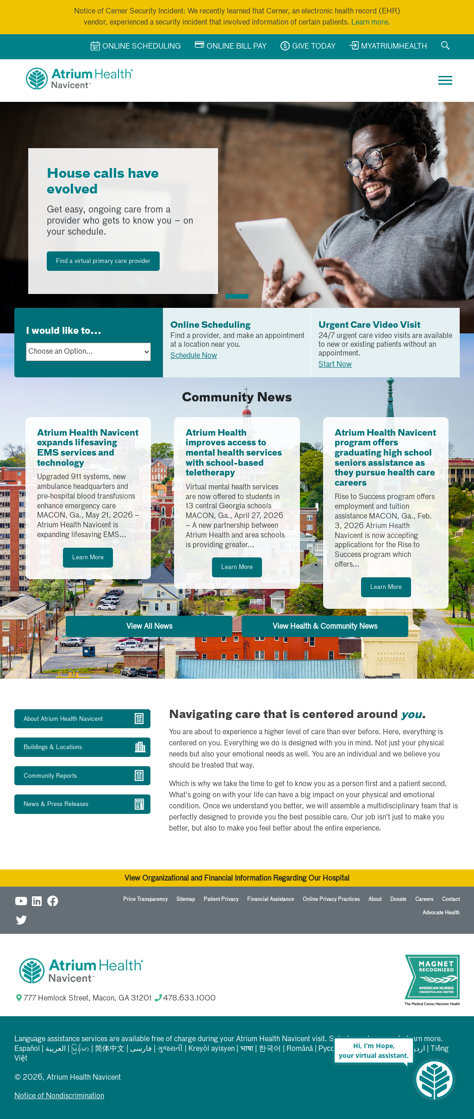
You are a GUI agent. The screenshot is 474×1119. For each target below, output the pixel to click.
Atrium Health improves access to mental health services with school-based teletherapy (234, 453)
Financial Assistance (270, 899)
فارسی (141, 1049)
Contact (451, 899)
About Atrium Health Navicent (63, 719)
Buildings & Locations (53, 747)
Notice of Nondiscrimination (59, 1096)
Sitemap (185, 899)
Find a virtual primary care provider (103, 261)
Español (27, 1049)
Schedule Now (193, 356)
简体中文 (110, 1049)
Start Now (335, 365)
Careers (424, 899)
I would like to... (63, 331)
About (374, 899)
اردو (418, 1049)
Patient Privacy (221, 899)
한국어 (270, 1049)
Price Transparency (145, 899)
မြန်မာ (80, 1049)
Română (300, 1049)
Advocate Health (441, 912)
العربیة (55, 1049)
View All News (149, 627)
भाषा (246, 1049)
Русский (332, 1049)
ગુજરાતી (170, 1049)
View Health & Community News (325, 627)
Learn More (88, 558)
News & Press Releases (56, 804)
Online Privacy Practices (331, 899)
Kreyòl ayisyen (211, 1049)
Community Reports (50, 776)
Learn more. (370, 22)
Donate (398, 899)
